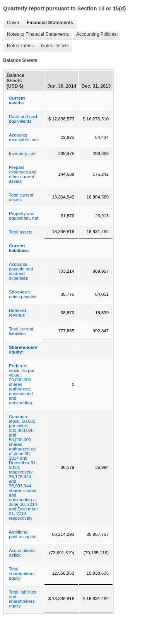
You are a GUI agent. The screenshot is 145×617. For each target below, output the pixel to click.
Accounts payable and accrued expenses (21, 271)
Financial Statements (48, 23)
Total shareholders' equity (22, 573)
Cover (11, 23)
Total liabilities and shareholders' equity (22, 599)
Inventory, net (22, 153)
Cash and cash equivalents (24, 118)
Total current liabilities (21, 331)
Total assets (20, 232)
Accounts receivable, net (23, 137)
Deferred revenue (17, 312)
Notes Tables (18, 46)
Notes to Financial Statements (36, 34)
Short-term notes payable (23, 294)
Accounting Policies (94, 34)
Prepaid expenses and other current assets (23, 174)
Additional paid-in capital (22, 534)
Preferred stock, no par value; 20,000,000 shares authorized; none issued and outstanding (21, 384)
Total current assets (21, 197)
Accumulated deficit (21, 552)
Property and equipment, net (23, 215)
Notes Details (52, 46)
